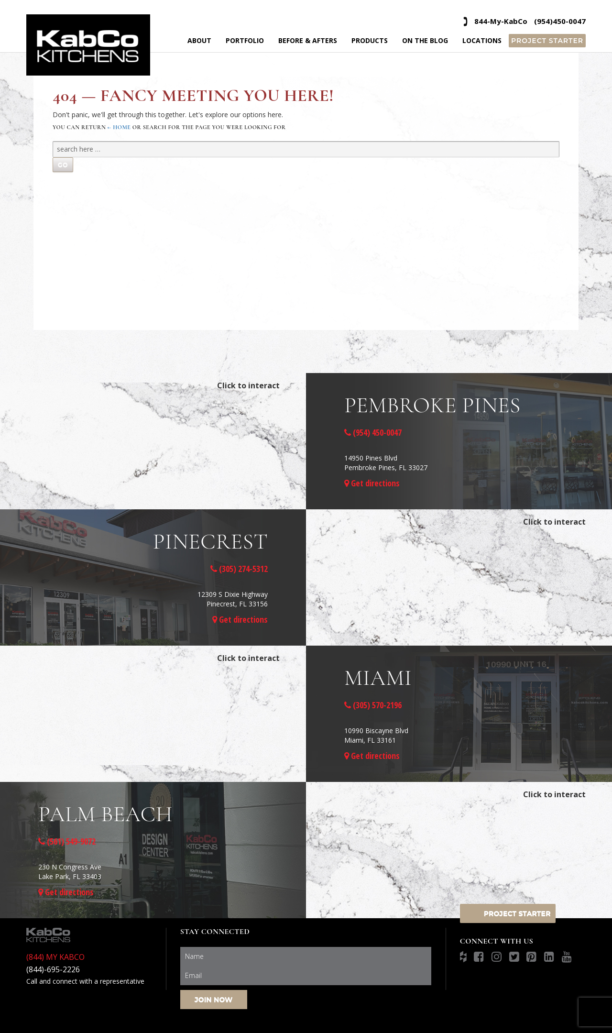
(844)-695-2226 (53, 969)
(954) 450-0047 (373, 432)
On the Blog (425, 40)
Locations (482, 40)
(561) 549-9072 (67, 841)
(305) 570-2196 (373, 705)
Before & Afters (307, 40)
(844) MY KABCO (55, 957)
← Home (119, 127)
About (199, 40)
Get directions (372, 483)
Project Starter (547, 40)
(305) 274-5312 (239, 568)
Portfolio (245, 40)
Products (369, 40)
